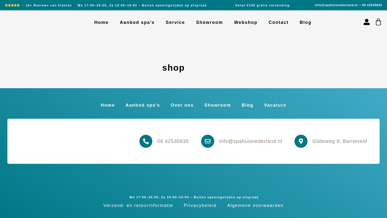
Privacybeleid (200, 205)
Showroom (209, 22)
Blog (305, 22)
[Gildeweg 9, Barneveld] (301, 141)
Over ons (182, 105)
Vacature (277, 105)
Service (175, 22)
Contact (279, 22)
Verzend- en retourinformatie (137, 205)
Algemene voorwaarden (256, 205)
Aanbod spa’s (137, 22)
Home (101, 22)
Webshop (246, 22)
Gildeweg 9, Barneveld (339, 141)
